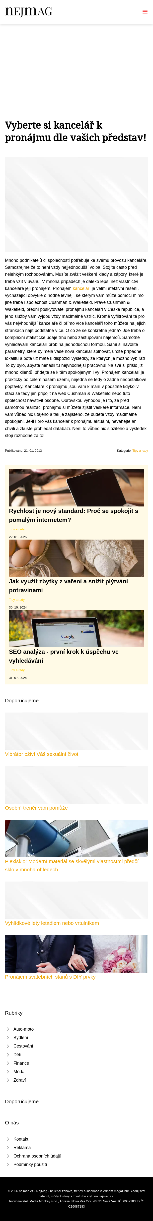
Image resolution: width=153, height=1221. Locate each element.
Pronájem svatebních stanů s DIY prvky (50, 977)
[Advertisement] (76, 62)
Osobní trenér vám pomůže (36, 808)
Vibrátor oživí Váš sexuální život (41, 754)
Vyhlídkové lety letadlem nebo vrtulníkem (52, 923)
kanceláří (81, 288)
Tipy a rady (140, 450)
